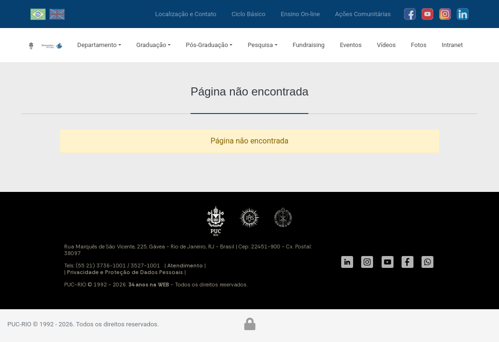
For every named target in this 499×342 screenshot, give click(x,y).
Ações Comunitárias (363, 14)
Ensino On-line (300, 14)
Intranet (452, 44)
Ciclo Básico (248, 14)
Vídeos (386, 44)
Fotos (419, 44)
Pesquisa (260, 44)
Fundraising (309, 44)
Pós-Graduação (207, 44)
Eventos (351, 44)
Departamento (97, 44)
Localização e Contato (186, 14)
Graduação (151, 44)
